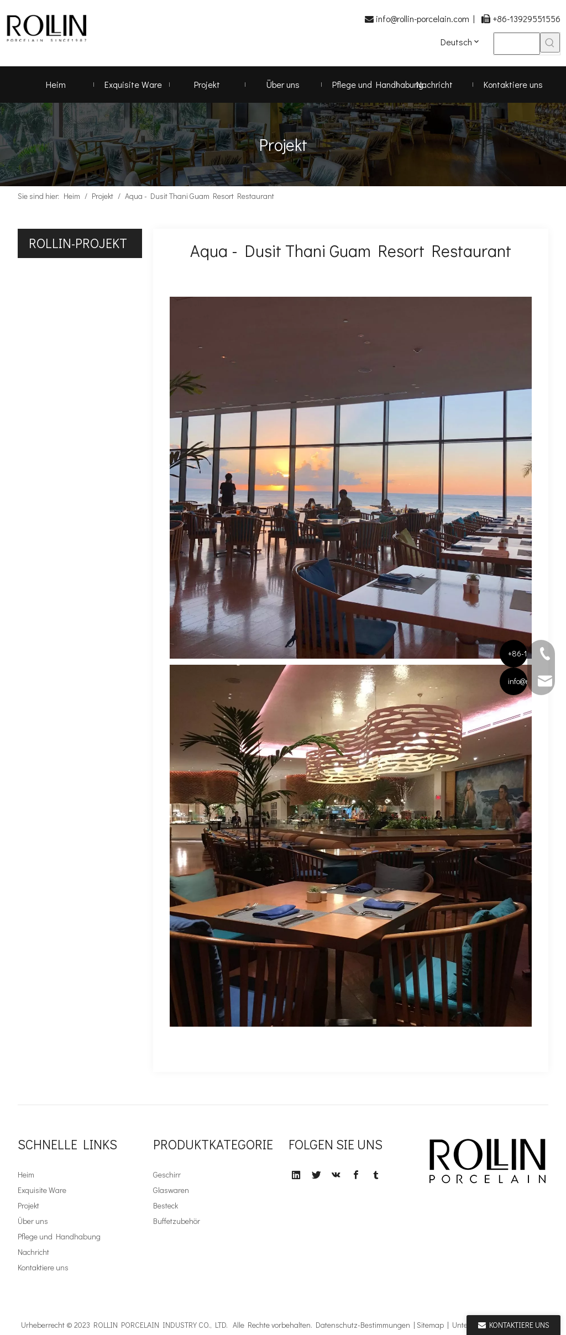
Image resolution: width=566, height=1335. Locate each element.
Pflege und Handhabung (59, 1236)
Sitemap (430, 1325)
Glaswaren (171, 1190)
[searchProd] (517, 44)
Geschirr (167, 1174)
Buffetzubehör (176, 1221)
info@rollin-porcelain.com (422, 18)
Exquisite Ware (42, 1190)
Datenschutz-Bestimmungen (363, 1325)
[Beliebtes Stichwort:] (550, 42)
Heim (26, 1174)
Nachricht (33, 1252)
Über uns (33, 1221)
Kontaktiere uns (43, 1267)
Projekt (28, 1205)
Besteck (165, 1205)
